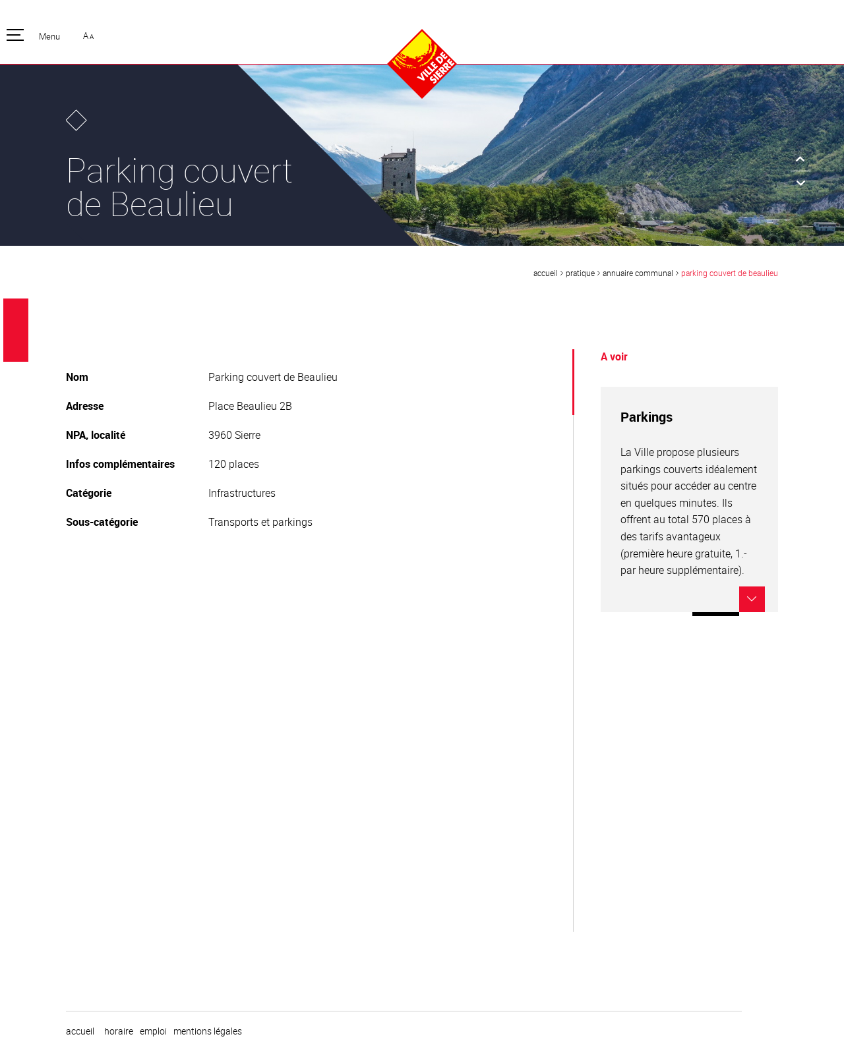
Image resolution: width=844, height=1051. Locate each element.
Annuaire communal (638, 273)
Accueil (545, 273)
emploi (153, 1031)
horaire (118, 1031)
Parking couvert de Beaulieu (729, 273)
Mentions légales (207, 1031)
